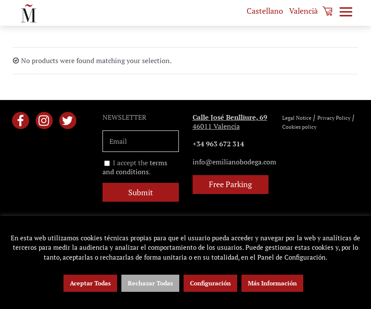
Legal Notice (296, 118)
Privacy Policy (333, 118)
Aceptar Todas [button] (90, 283)
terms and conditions (135, 167)
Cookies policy (299, 127)
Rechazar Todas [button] (150, 283)
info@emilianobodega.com (234, 162)
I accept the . (135, 167)
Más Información (272, 283)
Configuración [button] (210, 283)
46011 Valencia (230, 121)
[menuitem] (265, 11)
